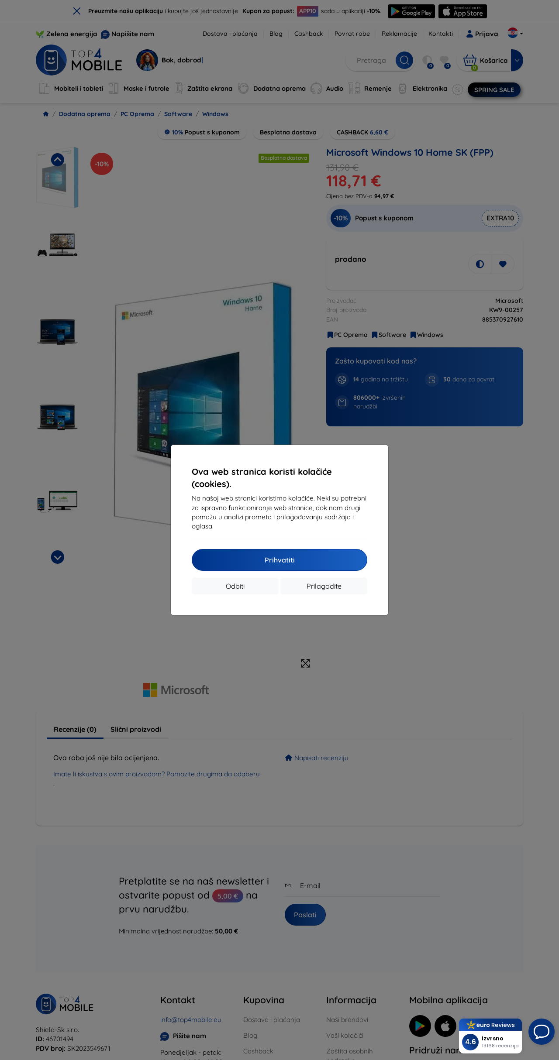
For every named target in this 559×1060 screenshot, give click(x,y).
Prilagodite (324, 586)
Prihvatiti (280, 560)
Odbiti (235, 586)
